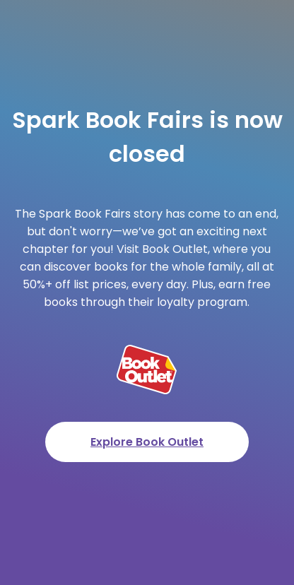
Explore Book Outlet (147, 442)
